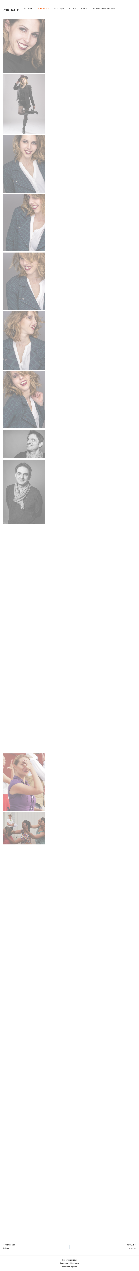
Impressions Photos (104, 10)
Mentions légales (69, 1266)
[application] (48, 10)
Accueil (28, 10)
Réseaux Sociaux (69, 1260)
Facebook (74, 1263)
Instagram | (65, 1263)
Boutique (59, 10)
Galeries (43, 10)
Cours (72, 10)
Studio (84, 10)
